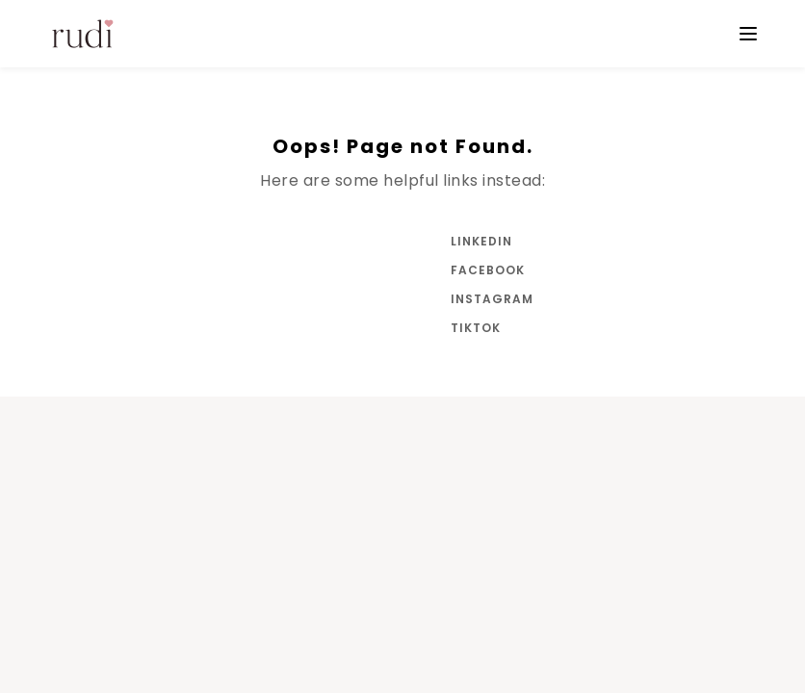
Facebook (488, 270)
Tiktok (476, 328)
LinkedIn (481, 241)
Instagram (489, 299)
